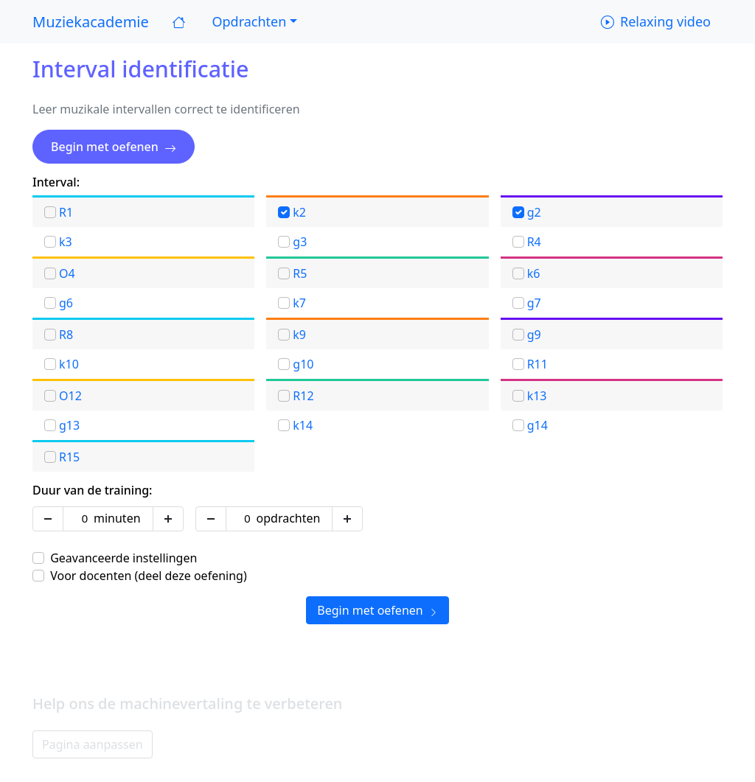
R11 (537, 364)
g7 (534, 303)
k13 (537, 396)
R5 (300, 273)
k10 (69, 364)
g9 (534, 335)
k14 (303, 425)
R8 (66, 335)
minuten (117, 518)
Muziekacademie (90, 22)
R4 (534, 242)
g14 (537, 425)
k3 (65, 242)
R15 (69, 457)
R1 (66, 212)
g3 (300, 242)
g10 (303, 364)
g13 (69, 425)
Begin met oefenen (113, 147)
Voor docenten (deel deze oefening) (148, 576)
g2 (534, 212)
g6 (66, 303)
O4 (67, 273)
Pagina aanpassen (92, 744)
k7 (299, 303)
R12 (303, 396)
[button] (253, 22)
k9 (299, 335)
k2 (299, 212)
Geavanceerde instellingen (123, 558)
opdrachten (289, 518)
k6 (533, 273)
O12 (70, 396)
